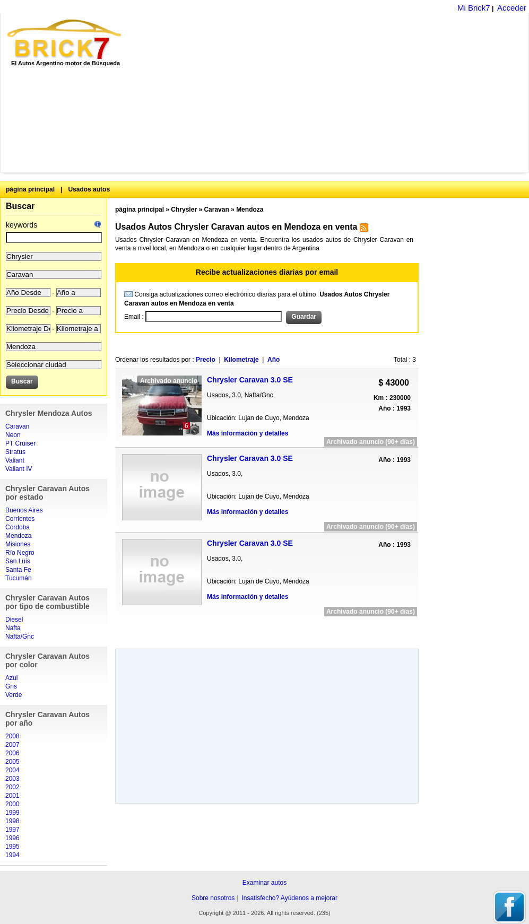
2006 (12, 753)
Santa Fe (18, 569)
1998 (12, 821)
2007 (12, 744)
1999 (12, 812)
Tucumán (18, 578)
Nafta (13, 628)
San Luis (17, 561)
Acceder (511, 7)
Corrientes (19, 518)
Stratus (15, 452)
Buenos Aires (24, 510)
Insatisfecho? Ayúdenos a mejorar (289, 898)
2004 (12, 770)
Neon (13, 435)
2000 (12, 804)
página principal (30, 189)
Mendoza (18, 535)
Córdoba (17, 527)
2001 (12, 795)
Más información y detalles (247, 433)
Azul (11, 678)
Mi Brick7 (473, 7)
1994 (12, 855)
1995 (12, 846)
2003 (12, 778)
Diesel (14, 619)
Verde (13, 695)
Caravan (17, 426)
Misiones (17, 544)
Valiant (14, 460)
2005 (12, 761)
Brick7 (65, 39)
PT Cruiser (20, 443)
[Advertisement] (283, 93)
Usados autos (89, 189)
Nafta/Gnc (19, 636)
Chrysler (184, 209)
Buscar (20, 206)
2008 (12, 736)
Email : (134, 316)
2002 (12, 787)
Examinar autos (264, 882)
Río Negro (19, 552)
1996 (12, 838)
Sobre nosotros (213, 898)
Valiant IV (18, 469)
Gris (11, 686)
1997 (12, 829)
